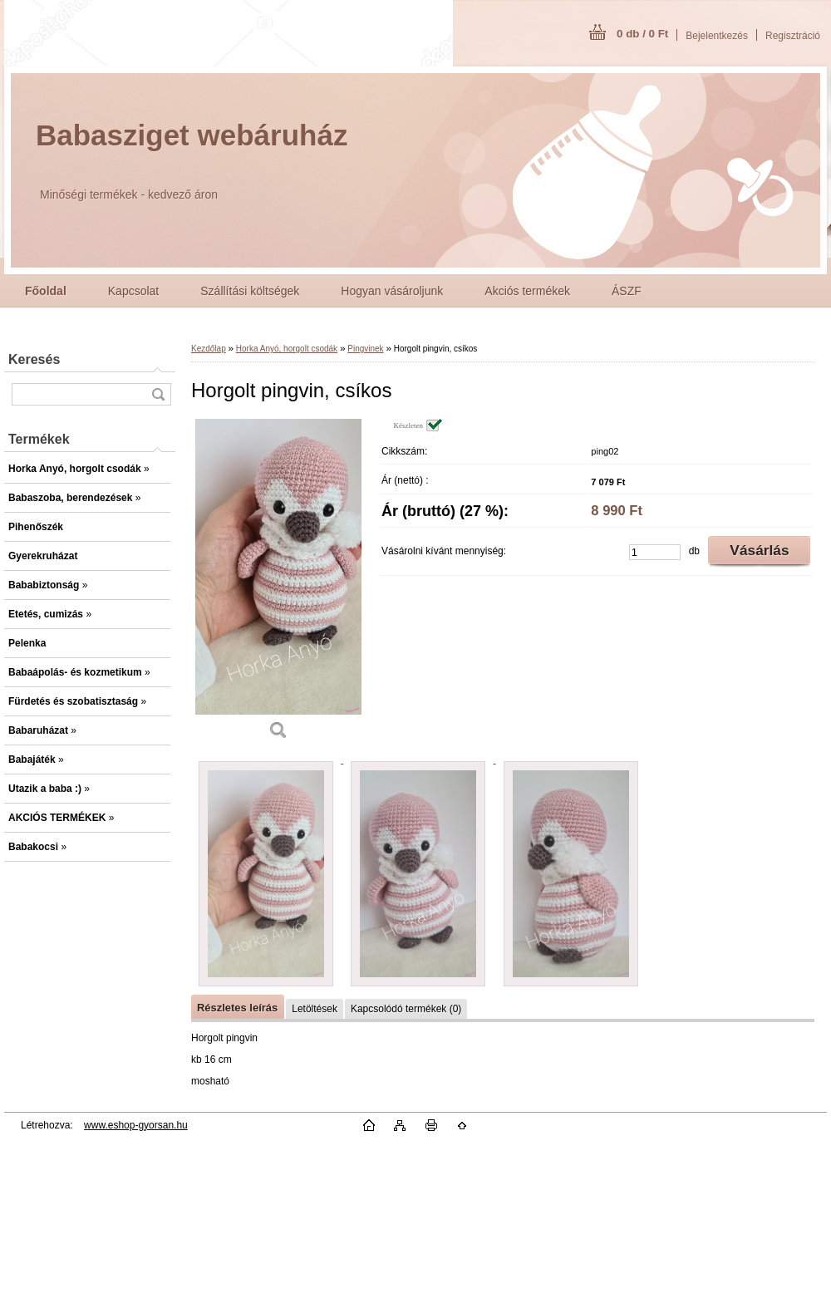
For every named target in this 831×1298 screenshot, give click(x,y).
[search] (158, 394)
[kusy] (655, 552)
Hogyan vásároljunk (392, 290)
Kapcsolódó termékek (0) (406, 1009)
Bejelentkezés (717, 36)
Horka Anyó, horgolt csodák (286, 348)
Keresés (34, 359)
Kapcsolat (133, 290)
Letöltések (314, 1009)
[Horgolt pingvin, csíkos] (278, 585)
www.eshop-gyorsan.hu (136, 1125)
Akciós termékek (527, 290)
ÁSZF (627, 290)
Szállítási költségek (249, 290)
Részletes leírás (237, 1007)
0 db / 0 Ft (642, 33)
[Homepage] (45, 290)
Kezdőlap (208, 348)
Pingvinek (365, 348)
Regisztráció (792, 36)
